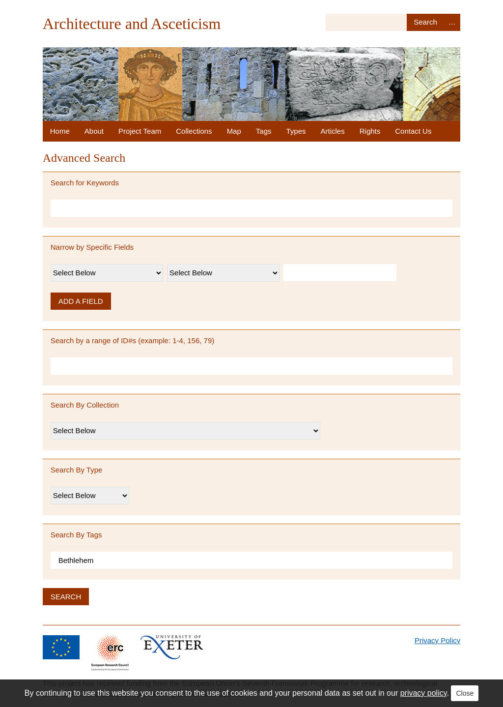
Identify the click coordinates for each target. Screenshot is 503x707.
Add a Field (80, 301)
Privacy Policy (437, 640)
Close (465, 693)
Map (234, 131)
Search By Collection (85, 405)
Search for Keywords (85, 182)
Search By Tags (76, 534)
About (94, 131)
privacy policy (423, 693)
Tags (264, 131)
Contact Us (413, 131)
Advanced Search (452, 22)
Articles (333, 131)
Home (60, 131)
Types (296, 131)
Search (425, 22)
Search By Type (77, 470)
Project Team (139, 131)
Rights (370, 131)
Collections (194, 131)
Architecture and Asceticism (132, 23)
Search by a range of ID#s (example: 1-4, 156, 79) (133, 340)
